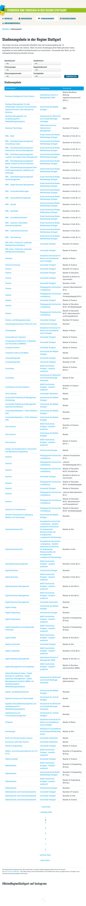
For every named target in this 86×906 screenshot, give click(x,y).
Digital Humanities (12, 644)
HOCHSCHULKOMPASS (12, 871)
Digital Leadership (12, 651)
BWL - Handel (10, 204)
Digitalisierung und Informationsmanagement (15, 714)
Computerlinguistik (12, 358)
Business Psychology (13, 128)
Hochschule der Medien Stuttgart (49, 108)
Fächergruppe (10, 67)
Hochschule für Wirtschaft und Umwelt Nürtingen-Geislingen (50, 119)
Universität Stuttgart (48, 244)
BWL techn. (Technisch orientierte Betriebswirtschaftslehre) (18, 243)
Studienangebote (47, 18)
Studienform (38, 61)
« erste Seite (45, 807)
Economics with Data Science (17, 742)
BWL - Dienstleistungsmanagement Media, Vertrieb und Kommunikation (19, 162)
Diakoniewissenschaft (14, 529)
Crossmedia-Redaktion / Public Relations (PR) (21, 418)
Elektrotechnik (10, 766)
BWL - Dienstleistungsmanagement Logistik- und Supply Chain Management (21, 155)
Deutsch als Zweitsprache (15, 509)
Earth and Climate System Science (18, 738)
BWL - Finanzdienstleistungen (17, 191)
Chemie (8, 269)
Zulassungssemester (12, 73)
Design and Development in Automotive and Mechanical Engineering (21, 450)
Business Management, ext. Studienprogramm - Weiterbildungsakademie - (16, 119)
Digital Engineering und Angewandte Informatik (19, 628)
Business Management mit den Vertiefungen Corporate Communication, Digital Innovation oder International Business (21, 108)
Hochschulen (26, 18)
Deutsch (8, 457)
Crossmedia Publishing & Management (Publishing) (20, 398)
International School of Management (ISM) (49, 96)
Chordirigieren (10, 330)
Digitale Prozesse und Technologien (19, 698)
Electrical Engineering (13, 746)
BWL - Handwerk (11, 211)
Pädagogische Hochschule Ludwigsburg (50, 288)
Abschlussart (9, 61)
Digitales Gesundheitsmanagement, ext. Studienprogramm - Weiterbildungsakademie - (21, 706)
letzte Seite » (46, 860)
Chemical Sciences (12, 265)
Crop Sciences (10, 394)
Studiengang (10, 88)
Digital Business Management (17, 586)
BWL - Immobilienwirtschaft (16, 218)
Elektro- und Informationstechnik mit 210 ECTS (21, 752)
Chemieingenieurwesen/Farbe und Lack (21, 324)
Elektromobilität (11, 759)
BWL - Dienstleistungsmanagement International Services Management (19, 149)
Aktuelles (8, 18)
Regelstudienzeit (40, 67)
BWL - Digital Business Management (19, 185)
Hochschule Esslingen (48, 324)
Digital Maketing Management (17, 659)
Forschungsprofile (12, 23)
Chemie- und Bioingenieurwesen (17, 320)
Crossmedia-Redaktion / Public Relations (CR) (21, 412)
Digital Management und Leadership (19, 667)
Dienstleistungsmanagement (16, 564)
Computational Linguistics (15, 337)
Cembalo (8, 258)
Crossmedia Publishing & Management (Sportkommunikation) (20, 405)
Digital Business (11, 570)
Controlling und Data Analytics (17, 387)
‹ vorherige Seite (45, 812)
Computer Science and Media (16, 353)
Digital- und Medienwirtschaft (17, 692)
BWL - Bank (9, 136)
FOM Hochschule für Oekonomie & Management (48, 128)
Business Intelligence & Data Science (19, 96)
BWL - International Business (16, 231)
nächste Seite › (45, 855)
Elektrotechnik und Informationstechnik (20, 792)
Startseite (5, 29)
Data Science (10, 426)
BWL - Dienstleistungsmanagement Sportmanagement (19, 178)
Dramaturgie (10, 731)
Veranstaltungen (69, 18)
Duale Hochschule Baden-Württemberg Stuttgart (50, 136)
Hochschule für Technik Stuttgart (49, 698)
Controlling (9, 368)
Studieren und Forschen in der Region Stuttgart (37, 10)
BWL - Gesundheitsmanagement (18, 198)
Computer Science (12, 348)
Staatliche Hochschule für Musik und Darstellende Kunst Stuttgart (50, 258)
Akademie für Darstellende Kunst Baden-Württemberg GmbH (50, 731)
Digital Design (10, 607)
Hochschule (44, 88)
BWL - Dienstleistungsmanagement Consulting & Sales (19, 142)
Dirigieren (9, 722)
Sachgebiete (38, 73)
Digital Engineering (12, 613)
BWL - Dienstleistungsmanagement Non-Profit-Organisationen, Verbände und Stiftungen (21, 170)
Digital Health (10, 638)
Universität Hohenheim (49, 394)
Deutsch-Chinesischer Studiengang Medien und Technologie (19, 516)
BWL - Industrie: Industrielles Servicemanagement (16, 224)
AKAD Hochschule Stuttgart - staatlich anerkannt (47, 368)
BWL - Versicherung (13, 237)
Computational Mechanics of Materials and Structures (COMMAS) (20, 342)
